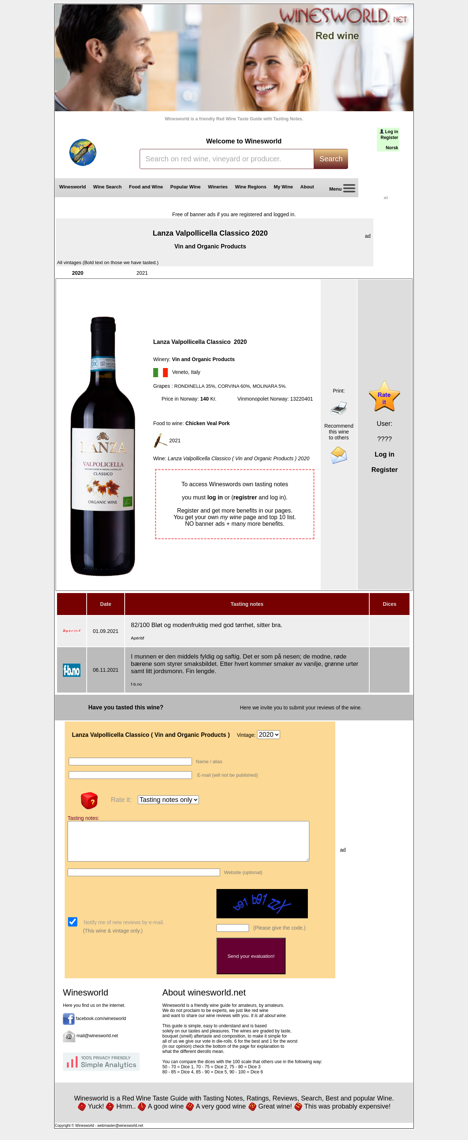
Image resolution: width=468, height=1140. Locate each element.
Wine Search (107, 187)
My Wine (283, 187)
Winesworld (72, 187)
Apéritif (137, 637)
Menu (339, 189)
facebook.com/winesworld (101, 1026)
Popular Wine (185, 187)
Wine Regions (251, 187)
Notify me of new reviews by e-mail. (123, 930)
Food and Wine (146, 187)
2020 (77, 273)
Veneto (180, 372)
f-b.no (136, 684)
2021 (142, 273)
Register (389, 137)
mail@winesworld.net (97, 1043)
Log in (391, 131)
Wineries (218, 187)
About (308, 187)
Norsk (392, 147)
